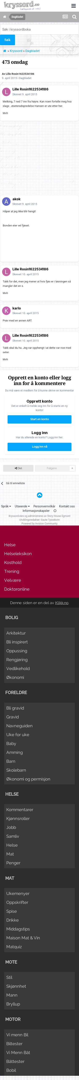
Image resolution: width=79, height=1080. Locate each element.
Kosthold (12, 562)
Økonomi (15, 677)
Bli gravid (15, 708)
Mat (10, 854)
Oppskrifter (17, 902)
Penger (13, 862)
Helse (10, 544)
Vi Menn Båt (18, 1052)
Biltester (14, 1043)
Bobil (11, 1070)
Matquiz (14, 946)
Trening (11, 571)
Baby (11, 743)
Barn (10, 761)
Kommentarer (19, 809)
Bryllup (13, 1003)
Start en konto (39, 419)
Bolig (11, 617)
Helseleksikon (18, 553)
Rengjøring (17, 659)
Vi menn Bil (17, 1034)
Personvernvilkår (44, 506)
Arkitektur (16, 633)
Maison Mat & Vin (23, 937)
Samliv (12, 836)
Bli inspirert (17, 641)
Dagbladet (25, 78)
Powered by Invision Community (39, 523)
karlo (16, 308)
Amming (14, 752)
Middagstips (18, 929)
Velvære (12, 580)
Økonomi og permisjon (28, 779)
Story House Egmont (58, 516)
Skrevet (24, 94)
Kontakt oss (67, 506)
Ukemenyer (17, 893)
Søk (7, 40)
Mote (11, 962)
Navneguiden (19, 725)
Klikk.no (61, 603)
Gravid (12, 716)
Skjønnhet (16, 986)
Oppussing (16, 650)
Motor (12, 1019)
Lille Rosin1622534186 (20, 73)
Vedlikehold (18, 668)
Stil (9, 977)
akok (16, 199)
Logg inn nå (39, 446)
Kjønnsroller (18, 818)
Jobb (11, 827)
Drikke (12, 920)
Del (18, 468)
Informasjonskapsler (36, 510)
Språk (6, 506)
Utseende (22, 506)
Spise (11, 911)
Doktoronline (16, 589)
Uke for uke (17, 734)
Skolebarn (16, 770)
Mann (11, 995)
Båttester (15, 1061)
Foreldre (16, 692)
